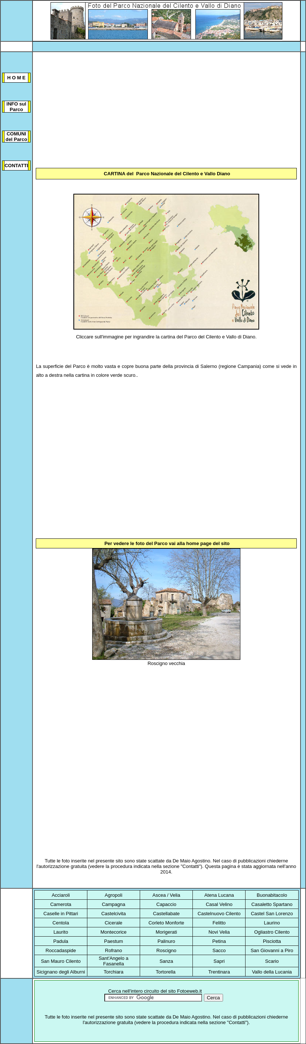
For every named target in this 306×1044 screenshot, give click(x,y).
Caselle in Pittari (61, 913)
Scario (272, 961)
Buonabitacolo (272, 895)
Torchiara (113, 972)
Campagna (113, 904)
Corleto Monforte (166, 923)
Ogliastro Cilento (271, 932)
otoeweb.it (191, 991)
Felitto (219, 923)
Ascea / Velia (166, 895)
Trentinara (219, 972)
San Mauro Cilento (61, 961)
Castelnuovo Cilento (219, 913)
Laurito (60, 932)
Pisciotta (272, 941)
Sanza (166, 961)
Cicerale (113, 923)
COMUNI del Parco (16, 136)
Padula (60, 941)
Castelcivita (113, 913)
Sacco (219, 950)
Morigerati (166, 932)
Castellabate (166, 913)
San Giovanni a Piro (272, 950)
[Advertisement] (166, 110)
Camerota (60, 904)
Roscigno (166, 950)
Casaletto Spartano (271, 904)
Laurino (272, 923)
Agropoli (113, 895)
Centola (60, 923)
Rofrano (113, 950)
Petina (219, 941)
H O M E (16, 77)
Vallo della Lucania (272, 972)
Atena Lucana (219, 895)
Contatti (190, 866)
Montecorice (114, 932)
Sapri (219, 961)
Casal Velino (219, 904)
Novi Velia (219, 932)
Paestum (113, 941)
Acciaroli (61, 895)
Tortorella (165, 972)
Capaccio (166, 904)
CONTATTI (16, 165)
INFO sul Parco (16, 106)
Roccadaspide (61, 950)
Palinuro (166, 941)
